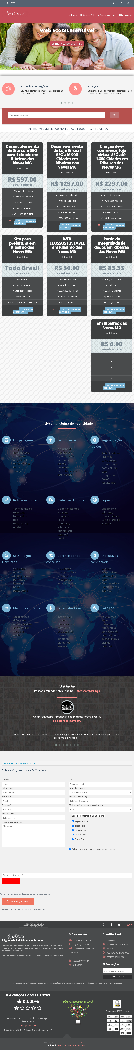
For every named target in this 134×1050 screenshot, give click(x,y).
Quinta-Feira (80, 834)
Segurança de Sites (79, 944)
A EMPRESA (109, 940)
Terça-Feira (80, 825)
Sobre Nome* (8, 788)
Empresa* (6, 805)
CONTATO (109, 948)
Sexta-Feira (80, 839)
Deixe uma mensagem (12, 822)
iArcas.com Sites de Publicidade (77, 1043)
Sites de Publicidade (80, 940)
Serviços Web (87, 15)
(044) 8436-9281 (28, 1025)
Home (73, 15)
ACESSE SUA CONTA (79, 961)
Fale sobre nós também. (67, 720)
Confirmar (117, 977)
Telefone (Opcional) (78, 796)
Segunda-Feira (81, 821)
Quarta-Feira (80, 830)
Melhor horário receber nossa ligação (86, 805)
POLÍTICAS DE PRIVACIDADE (116, 953)
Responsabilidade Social (81, 948)
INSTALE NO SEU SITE (67, 44)
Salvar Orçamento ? (18, 901)
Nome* (5, 779)
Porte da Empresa (77, 788)
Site (70, 779)
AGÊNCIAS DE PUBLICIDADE (116, 944)
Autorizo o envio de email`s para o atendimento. (93, 849)
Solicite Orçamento (23, 310)
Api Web (74, 952)
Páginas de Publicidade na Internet (71, 1045)
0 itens (10, 3)
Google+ (127, 924)
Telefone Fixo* (9, 813)
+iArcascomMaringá (87, 691)
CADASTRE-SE (76, 965)
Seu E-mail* (7, 796)
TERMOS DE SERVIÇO (114, 957)
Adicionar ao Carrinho (25, 222)
